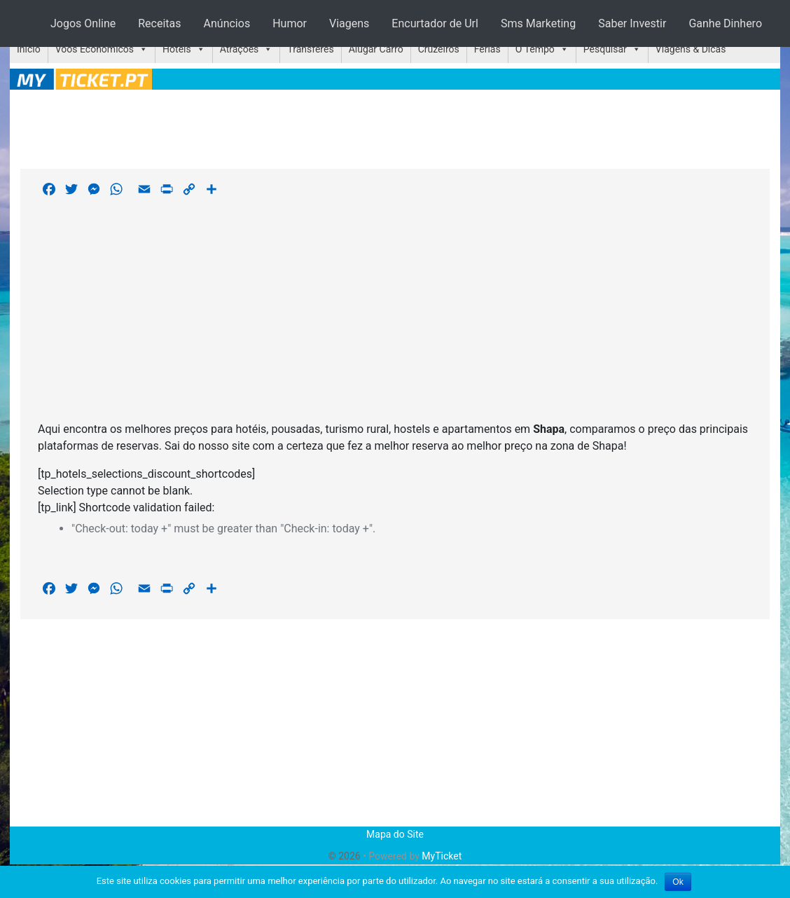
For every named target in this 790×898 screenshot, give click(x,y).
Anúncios (227, 23)
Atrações (239, 49)
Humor (289, 23)
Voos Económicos (94, 49)
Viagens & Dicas (691, 49)
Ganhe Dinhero (725, 23)
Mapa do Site (395, 834)
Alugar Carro (376, 49)
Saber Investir (632, 23)
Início (29, 49)
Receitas (159, 23)
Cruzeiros (438, 49)
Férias (487, 49)
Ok (677, 882)
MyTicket (442, 856)
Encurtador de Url (434, 23)
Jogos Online (83, 23)
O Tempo (535, 49)
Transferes (310, 49)
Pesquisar (605, 49)
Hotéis (176, 49)
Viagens (349, 23)
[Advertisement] (395, 126)
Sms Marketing (538, 23)
